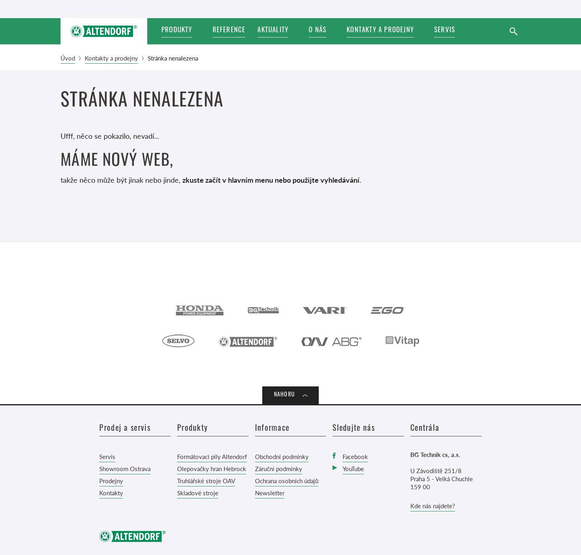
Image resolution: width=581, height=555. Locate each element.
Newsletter (269, 492)
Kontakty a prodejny (111, 58)
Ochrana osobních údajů (286, 480)
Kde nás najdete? (432, 505)
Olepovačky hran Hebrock (211, 468)
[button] (277, 31)
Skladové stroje (197, 492)
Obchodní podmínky (282, 456)
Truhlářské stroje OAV (206, 480)
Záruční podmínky (278, 468)
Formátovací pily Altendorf (212, 456)
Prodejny (111, 480)
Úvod (68, 58)
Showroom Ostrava (124, 468)
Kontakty (111, 492)
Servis (107, 456)
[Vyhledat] (513, 31)
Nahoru (284, 395)
